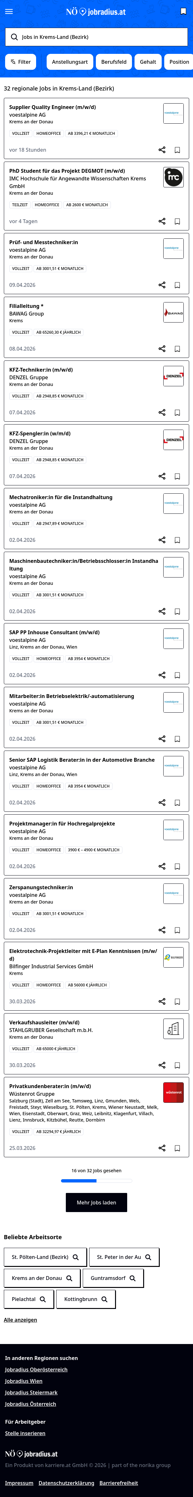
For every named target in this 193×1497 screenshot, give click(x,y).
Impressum (19, 1482)
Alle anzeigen (20, 1319)
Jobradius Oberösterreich (36, 1369)
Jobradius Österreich (30, 1403)
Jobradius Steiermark (31, 1392)
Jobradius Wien (23, 1380)
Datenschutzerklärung (67, 1482)
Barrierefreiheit (118, 1482)
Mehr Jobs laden (96, 1202)
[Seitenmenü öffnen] (9, 11)
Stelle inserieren (25, 1433)
